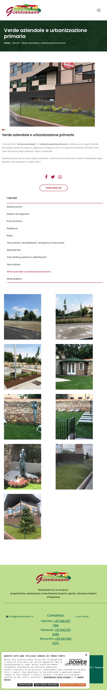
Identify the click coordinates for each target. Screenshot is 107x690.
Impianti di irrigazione (18, 214)
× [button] (86, 655)
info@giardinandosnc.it (21, 616)
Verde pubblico (14, 279)
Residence (12, 228)
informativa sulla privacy (57, 677)
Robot (10, 235)
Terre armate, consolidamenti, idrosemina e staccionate (35, 243)
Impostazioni (20, 684)
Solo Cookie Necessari (43, 684)
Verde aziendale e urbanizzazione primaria (29, 271)
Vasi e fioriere (13, 264)
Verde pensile (14, 250)
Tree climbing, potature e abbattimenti (27, 257)
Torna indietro (53, 188)
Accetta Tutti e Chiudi (72, 684)
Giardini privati (14, 206)
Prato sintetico (14, 221)
